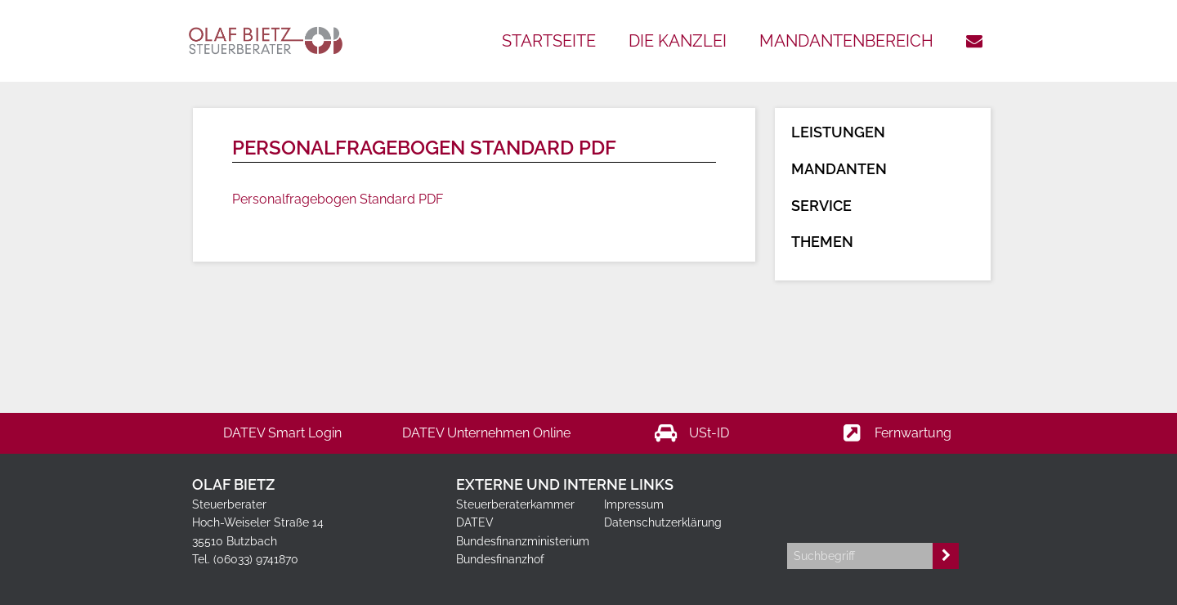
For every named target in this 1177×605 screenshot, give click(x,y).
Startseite (549, 41)
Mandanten (839, 168)
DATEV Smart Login (282, 433)
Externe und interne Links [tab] (565, 484)
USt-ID (691, 433)
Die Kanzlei (678, 41)
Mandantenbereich (846, 41)
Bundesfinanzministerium (522, 541)
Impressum (634, 504)
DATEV (475, 522)
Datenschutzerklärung (663, 522)
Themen (822, 241)
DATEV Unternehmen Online (486, 433)
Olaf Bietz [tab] (233, 484)
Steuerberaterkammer (515, 504)
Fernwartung (895, 433)
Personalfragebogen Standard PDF (337, 199)
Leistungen (838, 132)
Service (821, 205)
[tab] (885, 470)
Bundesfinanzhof (500, 559)
